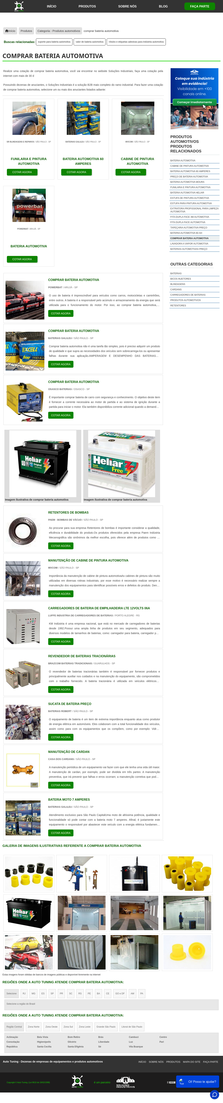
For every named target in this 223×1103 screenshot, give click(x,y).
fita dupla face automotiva (187, 222)
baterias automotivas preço (188, 249)
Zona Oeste (52, 940)
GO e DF (120, 906)
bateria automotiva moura (187, 182)
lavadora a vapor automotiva (189, 243)
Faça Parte (199, 6)
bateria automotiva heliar (187, 192)
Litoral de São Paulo (132, 940)
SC (70, 906)
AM (132, 906)
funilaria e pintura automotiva (190, 187)
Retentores (178, 305)
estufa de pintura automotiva (189, 198)
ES (43, 906)
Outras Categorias (191, 264)
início (51, 6)
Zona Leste (84, 940)
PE (89, 906)
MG (33, 906)
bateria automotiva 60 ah (186, 233)
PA (141, 906)
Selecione (12, 906)
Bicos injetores (180, 279)
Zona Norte (33, 940)
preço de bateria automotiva (189, 176)
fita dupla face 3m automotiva (189, 217)
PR (61, 906)
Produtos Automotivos (185, 300)
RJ (24, 906)
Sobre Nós (127, 6)
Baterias (175, 273)
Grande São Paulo (106, 940)
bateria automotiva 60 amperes (190, 171)
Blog (163, 6)
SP (52, 906)
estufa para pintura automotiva (191, 203)
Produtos (87, 6)
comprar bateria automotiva (189, 238)
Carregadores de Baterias (188, 295)
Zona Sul (68, 940)
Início (142, 975)
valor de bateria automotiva (89, 41)
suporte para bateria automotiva (54, 41)
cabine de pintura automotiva (189, 166)
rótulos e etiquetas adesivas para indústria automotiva (136, 41)
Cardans (176, 289)
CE (107, 906)
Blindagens (177, 284)
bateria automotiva (182, 160)
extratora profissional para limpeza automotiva (194, 210)
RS (80, 906)
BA (98, 906)
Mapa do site (191, 975)
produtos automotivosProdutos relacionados (185, 144)
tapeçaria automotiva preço (188, 227)
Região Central (14, 940)
